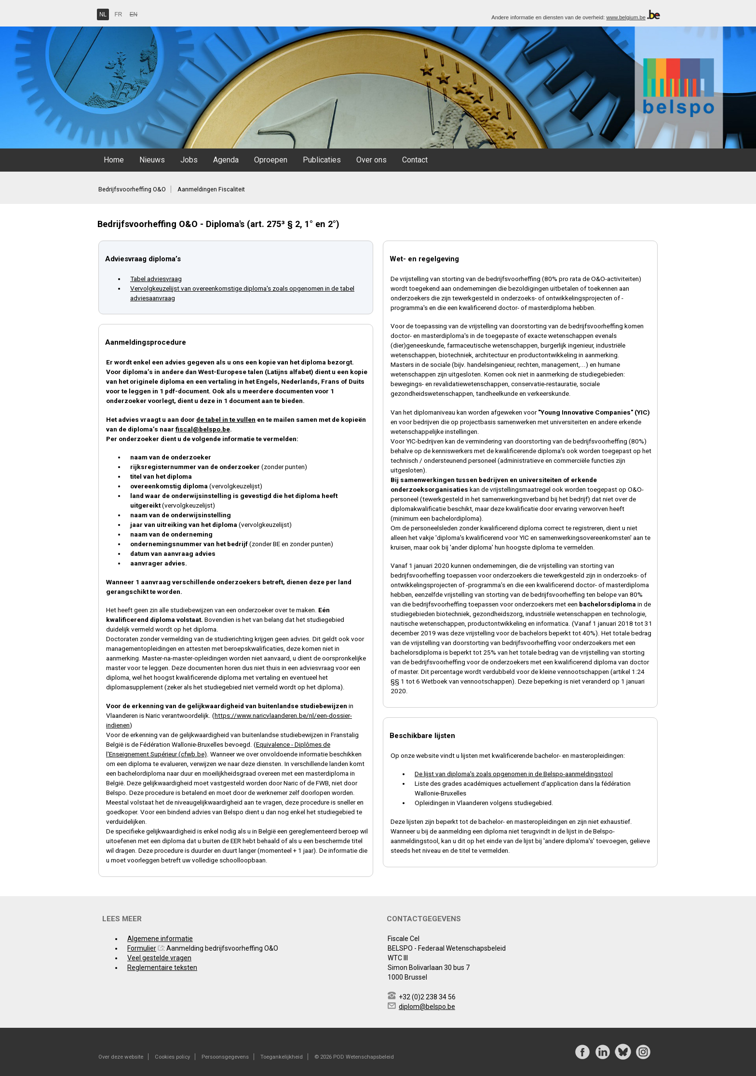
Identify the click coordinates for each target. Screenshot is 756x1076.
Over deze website (120, 1056)
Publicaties (322, 159)
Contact (415, 159)
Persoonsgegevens (225, 1056)
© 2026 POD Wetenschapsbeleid (354, 1056)
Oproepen (270, 159)
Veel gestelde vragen (159, 958)
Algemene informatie (160, 938)
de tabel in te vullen (226, 419)
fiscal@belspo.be (203, 429)
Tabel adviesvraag (156, 278)
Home (114, 159)
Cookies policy (172, 1056)
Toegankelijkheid (281, 1056)
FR (118, 14)
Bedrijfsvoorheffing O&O (132, 189)
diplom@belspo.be (427, 1006)
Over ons (371, 159)
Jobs (189, 159)
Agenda (226, 159)
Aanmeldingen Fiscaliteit (211, 189)
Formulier (141, 948)
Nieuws (152, 159)
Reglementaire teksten (162, 967)
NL (103, 14)
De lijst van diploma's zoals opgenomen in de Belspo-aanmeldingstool (514, 774)
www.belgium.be (625, 17)
